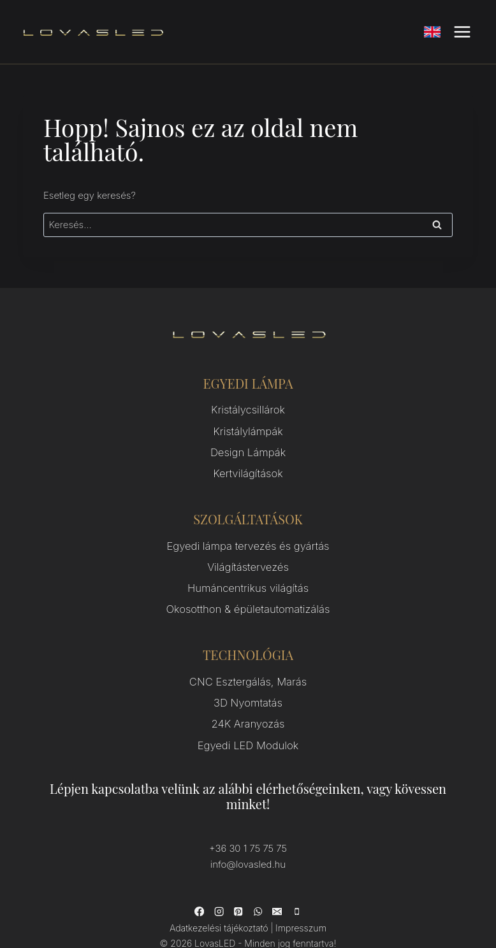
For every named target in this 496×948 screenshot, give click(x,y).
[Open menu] (462, 31)
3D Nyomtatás (248, 683)
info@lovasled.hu (248, 838)
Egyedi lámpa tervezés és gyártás (248, 536)
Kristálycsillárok (248, 409)
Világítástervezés (248, 555)
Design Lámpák (248, 447)
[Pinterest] (238, 884)
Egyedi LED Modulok (248, 721)
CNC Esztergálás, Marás (248, 663)
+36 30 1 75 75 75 (248, 823)
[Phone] (295, 884)
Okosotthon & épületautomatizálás (247, 593)
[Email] (276, 884)
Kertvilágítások (248, 466)
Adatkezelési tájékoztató (220, 900)
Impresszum (298, 900)
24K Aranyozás (248, 702)
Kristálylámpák (248, 428)
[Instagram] (219, 884)
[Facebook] (200, 884)
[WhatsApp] (257, 884)
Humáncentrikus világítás (247, 574)
